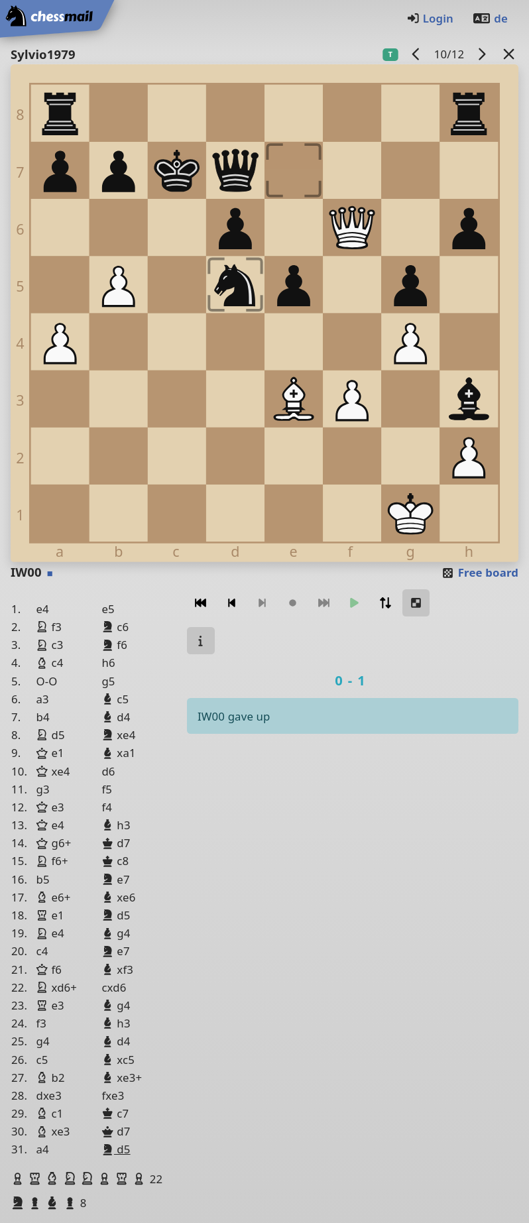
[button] (19, 1178)
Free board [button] (479, 572)
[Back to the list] (509, 54)
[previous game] (416, 54)
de (490, 18)
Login (429, 18)
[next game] (482, 54)
